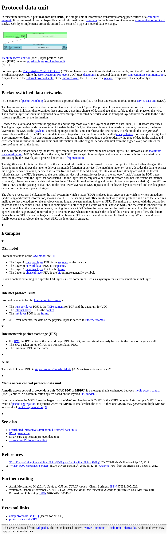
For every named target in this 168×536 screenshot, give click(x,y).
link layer (20, 313)
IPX (16, 341)
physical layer (35, 61)
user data (91, 20)
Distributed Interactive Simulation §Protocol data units (43, 429)
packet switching (32, 100)
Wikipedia (41, 527)
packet (108, 78)
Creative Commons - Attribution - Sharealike (108, 527)
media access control (147, 390)
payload (40, 130)
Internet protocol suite (39, 78)
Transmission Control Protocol (41, 71)
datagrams (89, 74)
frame (61, 269)
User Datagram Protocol (53, 74)
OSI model (39, 255)
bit (59, 272)
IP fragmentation (73, 157)
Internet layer (70, 78)
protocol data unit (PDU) (24, 519)
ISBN (113, 486)
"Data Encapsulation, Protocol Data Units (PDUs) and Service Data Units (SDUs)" (54, 462)
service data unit (55, 61)
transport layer (34, 262)
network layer (34, 265)
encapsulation (124, 134)
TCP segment (55, 306)
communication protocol (150, 20)
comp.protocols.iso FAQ (24, 516)
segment (63, 262)
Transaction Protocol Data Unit (28, 440)
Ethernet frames (95, 320)
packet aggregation (23, 403)
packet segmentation (30, 407)
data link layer (34, 269)
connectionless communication (146, 74)
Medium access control (16, 58)
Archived (104, 465)
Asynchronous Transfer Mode (53, 369)
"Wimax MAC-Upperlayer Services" (29, 465)
